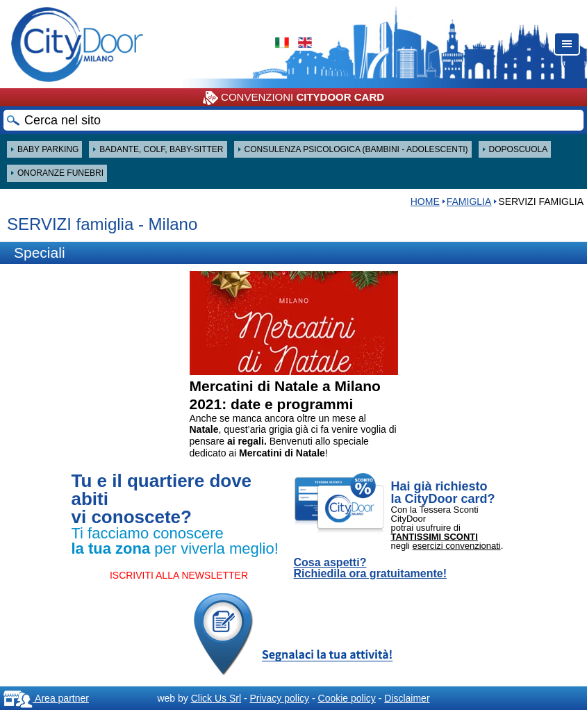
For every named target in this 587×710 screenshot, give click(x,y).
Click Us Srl (216, 698)
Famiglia (469, 201)
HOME (425, 201)
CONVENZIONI (293, 98)
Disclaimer (406, 698)
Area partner (46, 698)
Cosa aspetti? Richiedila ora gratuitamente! (370, 568)
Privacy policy (279, 698)
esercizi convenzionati (457, 545)
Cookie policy (347, 698)
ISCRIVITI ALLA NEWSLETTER (179, 575)
